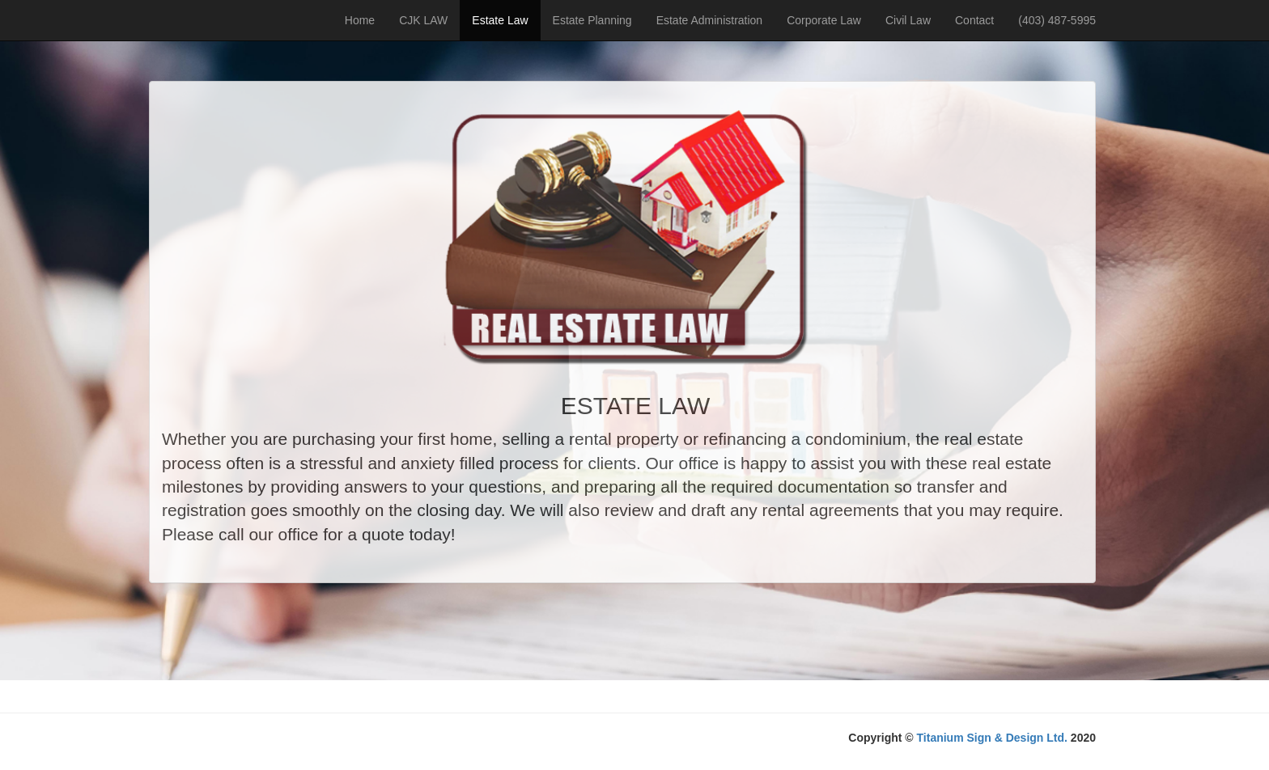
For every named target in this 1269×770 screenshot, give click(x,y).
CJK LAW (423, 20)
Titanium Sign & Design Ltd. (992, 737)
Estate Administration (709, 20)
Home (360, 20)
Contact (974, 20)
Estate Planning (592, 20)
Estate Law (500, 20)
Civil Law (908, 20)
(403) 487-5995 (1057, 20)
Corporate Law (824, 20)
